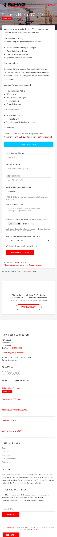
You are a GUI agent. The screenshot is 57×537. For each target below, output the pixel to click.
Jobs (4, 448)
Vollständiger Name (15, 153)
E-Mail (34, 271)
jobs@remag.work (44, 137)
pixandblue (33, 530)
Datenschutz (6, 462)
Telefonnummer (13, 175)
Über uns (5, 451)
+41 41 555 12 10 (20, 137)
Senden (10, 514)
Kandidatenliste (28, 307)
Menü (51, 5)
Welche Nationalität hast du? (19, 187)
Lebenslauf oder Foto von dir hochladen (27, 219)
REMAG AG (11, 527)
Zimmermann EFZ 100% (11, 431)
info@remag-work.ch (15, 353)
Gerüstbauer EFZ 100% (11, 399)
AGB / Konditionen (9, 459)
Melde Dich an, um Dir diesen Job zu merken (22, 265)
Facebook (12, 271)
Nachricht (14, 204)
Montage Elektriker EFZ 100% (14, 410)
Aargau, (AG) (22, 18)
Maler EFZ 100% (9, 420)
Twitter (20, 271)
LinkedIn (27, 271)
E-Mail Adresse (13, 164)
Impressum (6, 455)
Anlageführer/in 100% (11, 388)
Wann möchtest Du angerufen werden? (23, 236)
